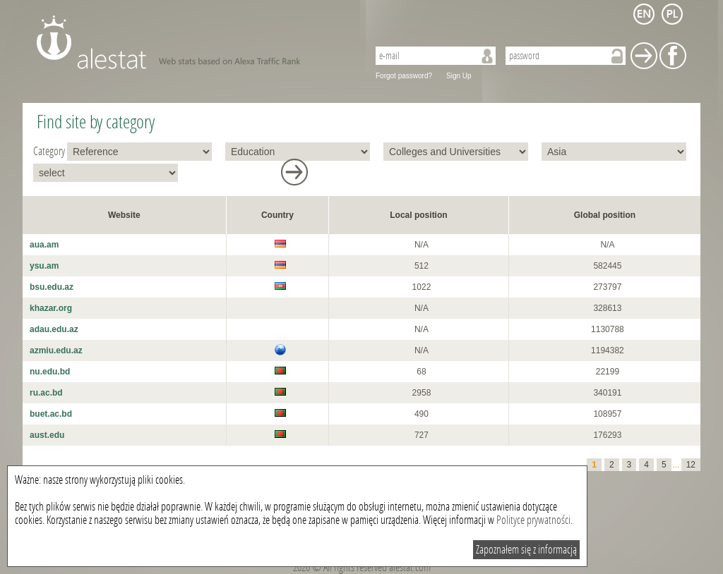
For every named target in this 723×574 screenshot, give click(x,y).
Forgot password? (404, 76)
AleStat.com (194, 42)
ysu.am (44, 266)
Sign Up (459, 76)
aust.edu (47, 435)
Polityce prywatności (533, 520)
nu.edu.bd (50, 372)
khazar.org (51, 308)
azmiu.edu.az (56, 350)
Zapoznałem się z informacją (526, 549)
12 (690, 465)
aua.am (44, 245)
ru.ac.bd (46, 393)
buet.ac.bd (51, 414)
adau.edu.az (54, 329)
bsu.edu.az (51, 287)
